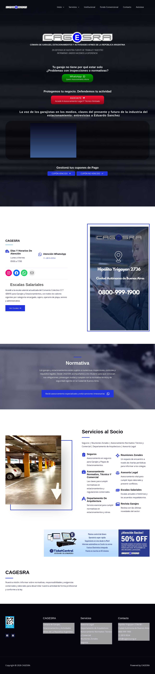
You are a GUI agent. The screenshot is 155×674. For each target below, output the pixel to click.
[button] (68, 7)
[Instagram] (13, 635)
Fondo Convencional (111, 7)
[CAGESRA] (16, 7)
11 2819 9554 (124, 635)
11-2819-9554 (49, 258)
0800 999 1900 (124, 631)
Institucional (93, 7)
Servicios (78, 7)
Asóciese (140, 7)
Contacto (128, 7)
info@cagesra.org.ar (127, 638)
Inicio (65, 7)
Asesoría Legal (87, 624)
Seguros (84, 642)
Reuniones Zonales (89, 638)
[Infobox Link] (99, 461)
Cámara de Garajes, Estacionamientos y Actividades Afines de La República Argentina (58, 628)
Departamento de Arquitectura (94, 628)
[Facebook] (7, 635)
